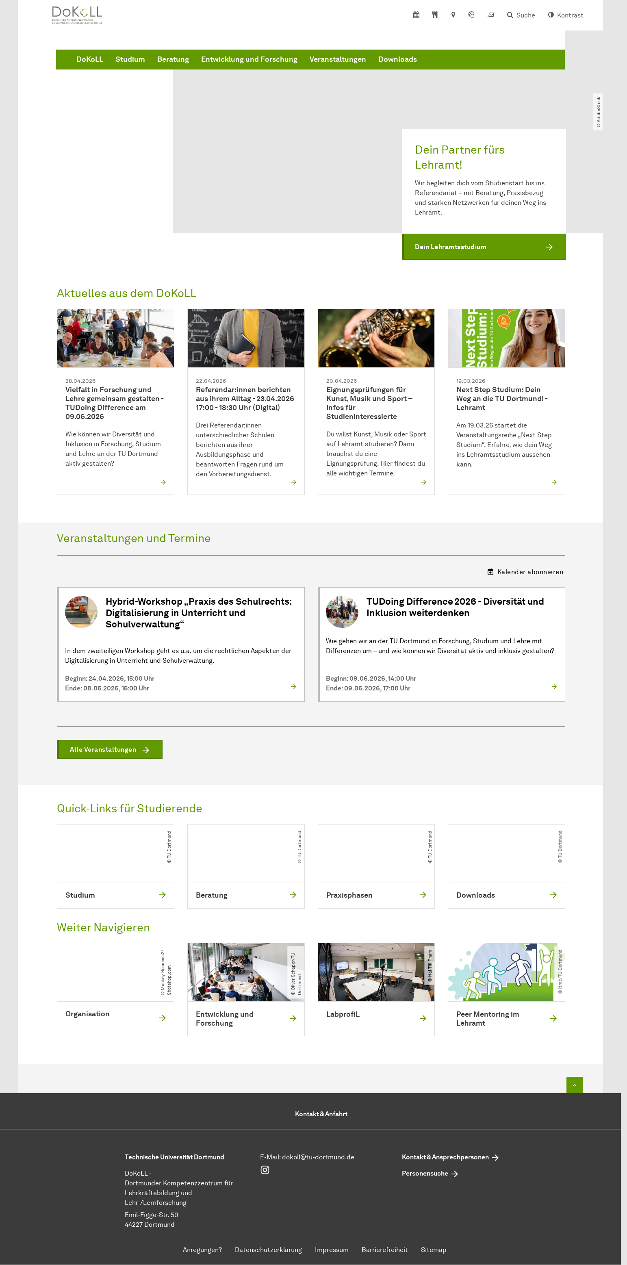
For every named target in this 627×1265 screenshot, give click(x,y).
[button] (484, 247)
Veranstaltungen (461, 66)
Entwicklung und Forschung (373, 66)
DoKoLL (213, 66)
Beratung (296, 66)
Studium (254, 66)
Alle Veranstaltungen (103, 750)
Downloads (521, 66)
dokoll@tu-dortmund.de (318, 1157)
